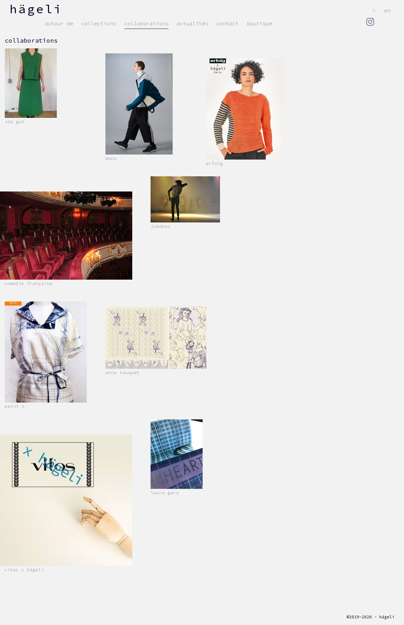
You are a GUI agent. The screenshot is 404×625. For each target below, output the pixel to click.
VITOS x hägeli (24, 570)
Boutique (259, 23)
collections (98, 23)
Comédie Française (28, 283)
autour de (59, 23)
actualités (192, 23)
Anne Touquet (122, 372)
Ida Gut (15, 121)
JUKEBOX (160, 226)
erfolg (214, 163)
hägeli (35, 8)
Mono (111, 158)
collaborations (146, 23)
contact (228, 23)
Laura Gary (165, 492)
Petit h (15, 406)
